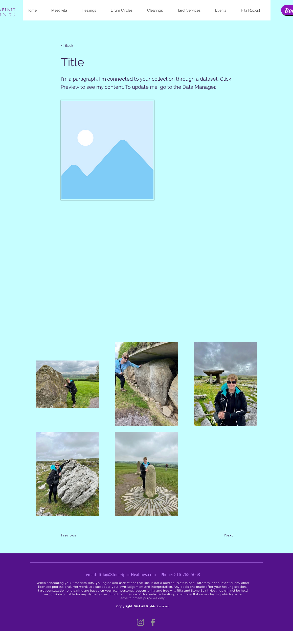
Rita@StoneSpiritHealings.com (127, 574)
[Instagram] (140, 622)
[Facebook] (153, 622)
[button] (77, 45)
